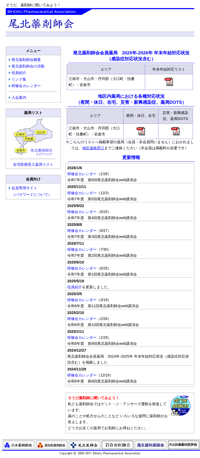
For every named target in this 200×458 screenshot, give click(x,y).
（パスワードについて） (32, 194)
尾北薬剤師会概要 (26, 60)
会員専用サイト (24, 188)
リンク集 (19, 79)
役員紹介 (19, 73)
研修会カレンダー (26, 86)
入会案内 (19, 97)
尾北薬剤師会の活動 (28, 66)
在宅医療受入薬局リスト (33, 164)
